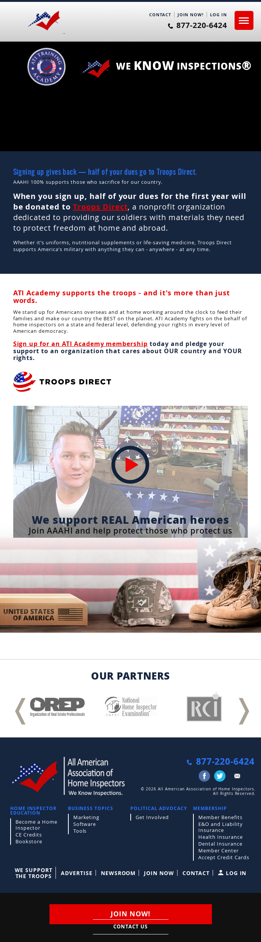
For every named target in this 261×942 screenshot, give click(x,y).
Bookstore (28, 841)
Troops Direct (100, 207)
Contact (196, 873)
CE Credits (28, 834)
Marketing (86, 817)
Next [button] (242, 706)
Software (84, 824)
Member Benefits (220, 817)
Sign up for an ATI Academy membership (80, 344)
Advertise (77, 873)
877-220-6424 (197, 25)
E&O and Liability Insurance (220, 827)
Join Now (159, 873)
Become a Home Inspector (36, 824)
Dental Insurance (220, 843)
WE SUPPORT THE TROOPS (34, 873)
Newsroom (118, 873)
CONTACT (160, 14)
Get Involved (152, 817)
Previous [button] (18, 706)
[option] (57, 707)
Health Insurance (220, 836)
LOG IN (218, 14)
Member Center (218, 850)
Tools (80, 830)
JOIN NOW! (191, 14)
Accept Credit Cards (223, 857)
